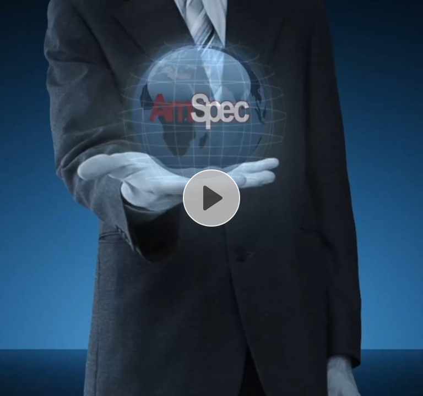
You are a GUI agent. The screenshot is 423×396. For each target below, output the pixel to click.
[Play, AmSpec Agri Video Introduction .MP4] (211, 198)
